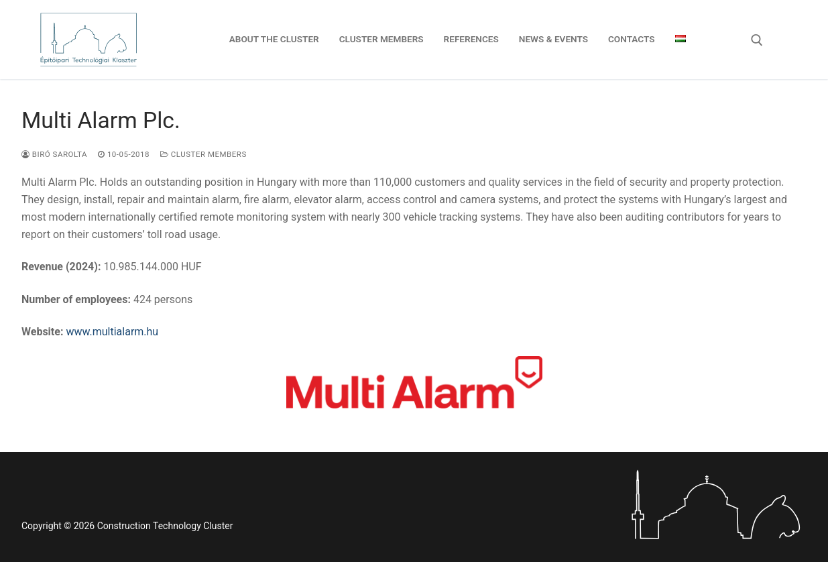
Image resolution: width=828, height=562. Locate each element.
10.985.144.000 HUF (111, 266)
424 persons (106, 299)
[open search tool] (757, 40)
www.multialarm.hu (112, 331)
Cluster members (203, 154)
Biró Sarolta (54, 154)
